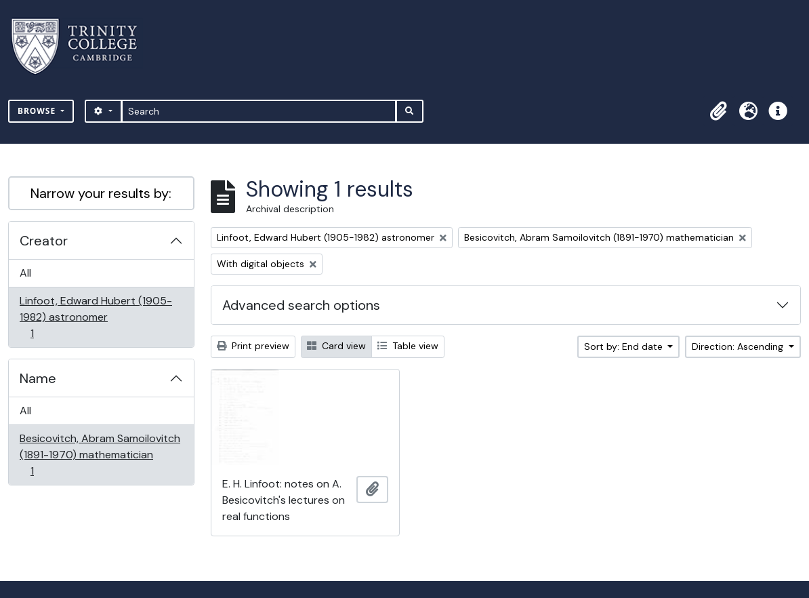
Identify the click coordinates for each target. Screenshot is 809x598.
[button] (718, 111)
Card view (336, 346)
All (25, 273)
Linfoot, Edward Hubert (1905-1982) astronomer (95, 317)
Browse (38, 111)
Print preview (253, 346)
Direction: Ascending (739, 346)
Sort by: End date (624, 346)
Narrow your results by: (100, 193)
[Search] (259, 111)
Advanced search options (301, 305)
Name (38, 378)
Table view (407, 346)
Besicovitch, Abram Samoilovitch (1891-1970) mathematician (99, 454)
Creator (44, 241)
